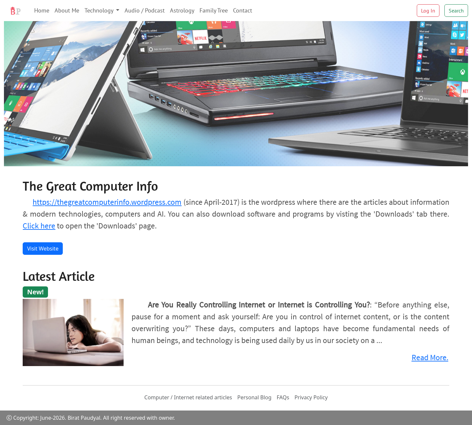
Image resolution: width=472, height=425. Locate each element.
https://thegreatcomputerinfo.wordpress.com (107, 202)
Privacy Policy (311, 397)
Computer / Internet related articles (188, 397)
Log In (428, 10)
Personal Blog (254, 397)
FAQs (283, 397)
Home (41, 10)
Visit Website (42, 248)
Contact (242, 10)
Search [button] (456, 10)
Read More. (428, 357)
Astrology (182, 10)
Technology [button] (99, 10)
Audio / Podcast (145, 10)
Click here (39, 226)
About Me (67, 10)
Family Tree (214, 10)
